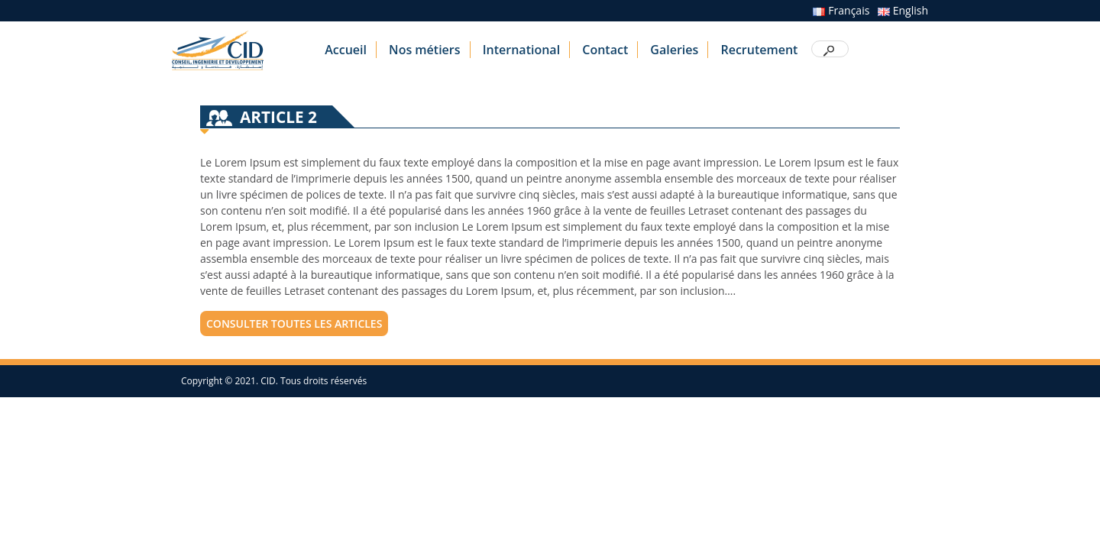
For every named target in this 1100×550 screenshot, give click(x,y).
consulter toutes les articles (294, 323)
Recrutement (759, 49)
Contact (605, 49)
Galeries (674, 49)
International (521, 49)
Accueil (346, 49)
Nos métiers (424, 49)
